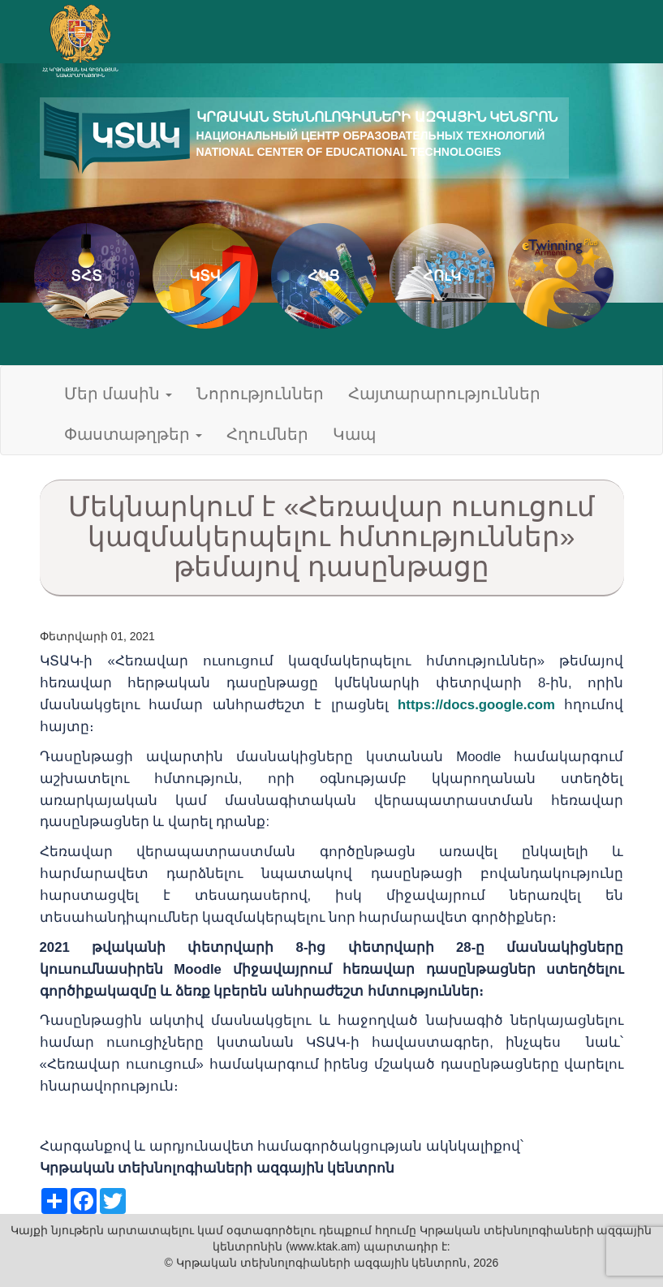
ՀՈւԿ (442, 276)
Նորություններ (260, 393)
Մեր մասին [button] (118, 393)
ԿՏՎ (205, 276)
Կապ (354, 434)
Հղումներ (267, 434)
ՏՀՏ (86, 276)
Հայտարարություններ (444, 393)
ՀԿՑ (323, 276)
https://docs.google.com (476, 704)
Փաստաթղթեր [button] (133, 434)
